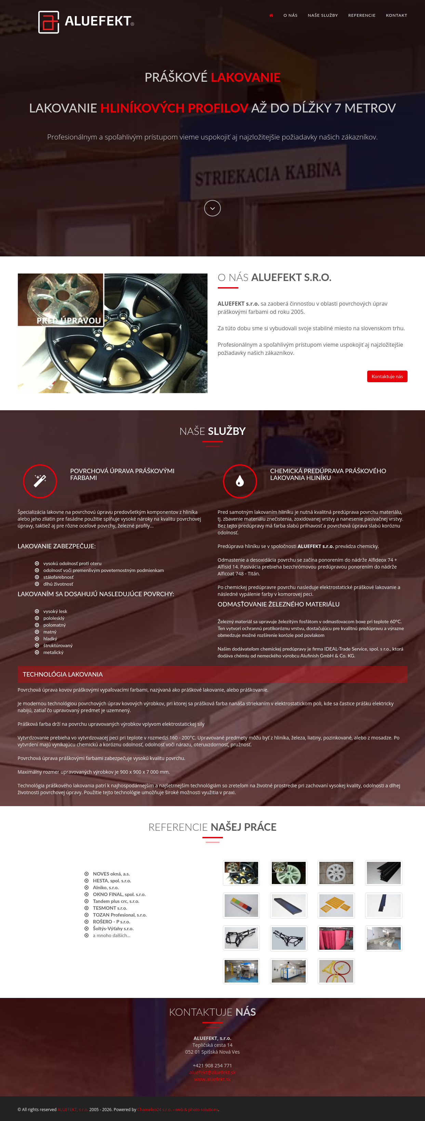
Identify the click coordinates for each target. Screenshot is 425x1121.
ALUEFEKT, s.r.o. (72, 1109)
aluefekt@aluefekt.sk (212, 1072)
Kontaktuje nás (387, 376)
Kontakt (397, 15)
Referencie (362, 15)
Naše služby (323, 15)
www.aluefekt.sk (212, 1079)
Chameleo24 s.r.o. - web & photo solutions (177, 1109)
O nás (290, 15)
